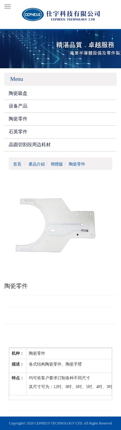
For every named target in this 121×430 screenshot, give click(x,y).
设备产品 (18, 105)
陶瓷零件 (18, 118)
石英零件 (18, 131)
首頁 (17, 164)
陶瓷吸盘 (18, 93)
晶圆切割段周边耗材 (30, 144)
